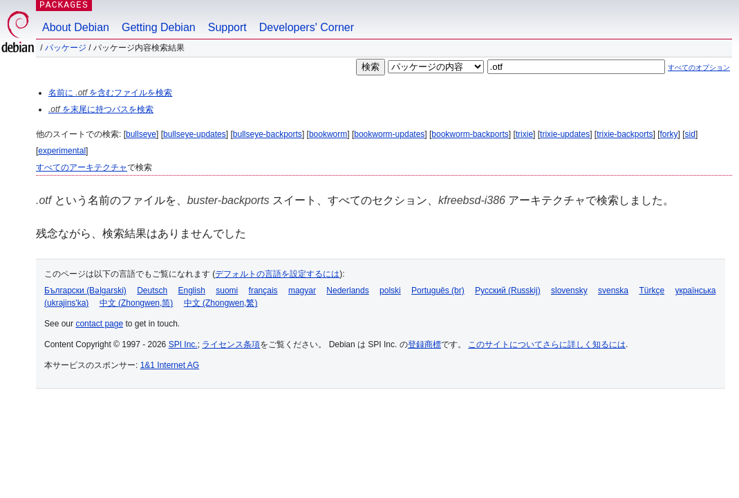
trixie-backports (625, 134)
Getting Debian (159, 27)
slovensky (569, 290)
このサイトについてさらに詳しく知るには (547, 344)
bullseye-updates (194, 134)
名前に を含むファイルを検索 (110, 93)
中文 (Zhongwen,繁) (221, 303)
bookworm (328, 134)
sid (690, 134)
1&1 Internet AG (169, 365)
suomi (227, 290)
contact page (99, 324)
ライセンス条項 (231, 344)
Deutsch (152, 290)
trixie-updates (565, 134)
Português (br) (438, 290)
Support (227, 27)
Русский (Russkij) (508, 290)
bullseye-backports (267, 134)
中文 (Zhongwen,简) (137, 303)
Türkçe (651, 290)
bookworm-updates (389, 134)
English (191, 290)
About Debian (75, 27)
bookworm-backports (469, 134)
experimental (62, 151)
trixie (524, 134)
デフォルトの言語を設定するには (277, 274)
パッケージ (65, 48)
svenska (613, 290)
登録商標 (424, 344)
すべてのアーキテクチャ (81, 167)
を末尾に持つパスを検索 (100, 109)
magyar (302, 290)
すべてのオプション (699, 67)
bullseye (141, 134)
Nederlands (347, 290)
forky (669, 134)
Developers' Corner (306, 27)
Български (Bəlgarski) (85, 290)
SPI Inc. (183, 344)
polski (390, 290)
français (263, 290)
